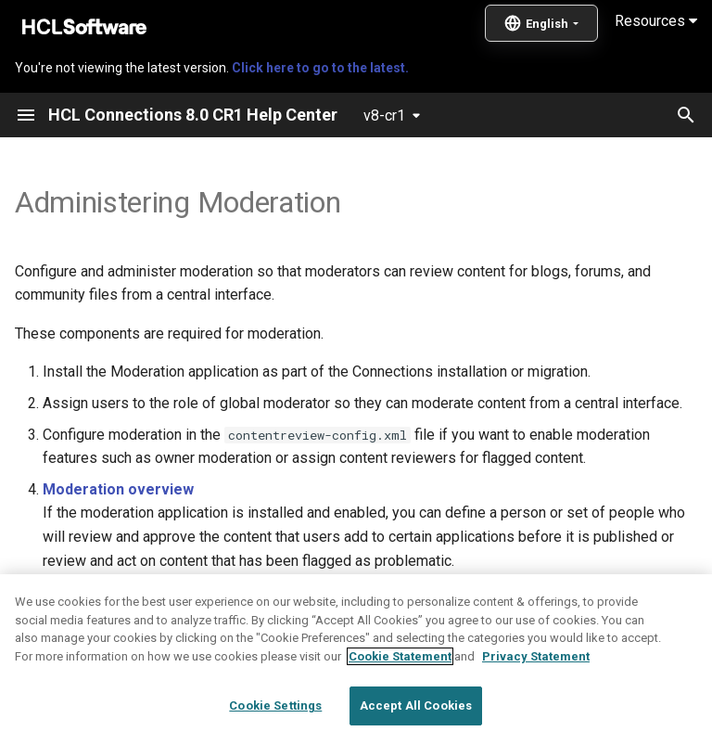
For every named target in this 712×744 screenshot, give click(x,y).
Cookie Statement (400, 701)
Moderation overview (118, 489)
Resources (656, 21)
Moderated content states (135, 591)
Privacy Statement (536, 701)
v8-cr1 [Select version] (384, 115)
